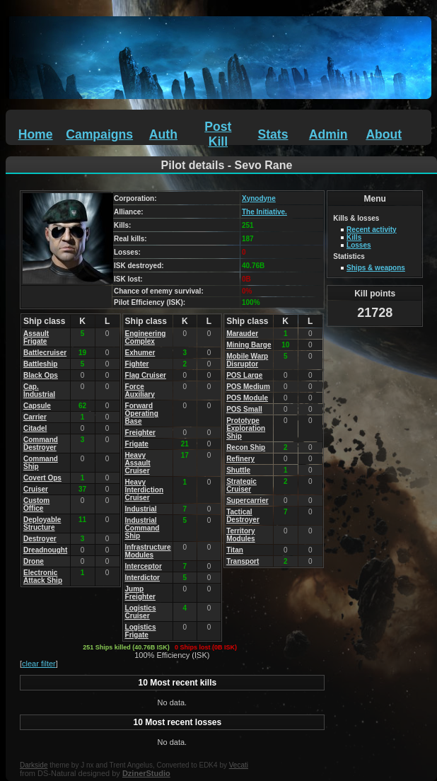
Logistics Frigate (140, 631)
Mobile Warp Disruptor (247, 360)
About (384, 134)
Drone (33, 561)
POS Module (247, 398)
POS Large (244, 375)
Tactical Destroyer (243, 515)
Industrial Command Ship (142, 528)
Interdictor (142, 578)
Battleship (40, 364)
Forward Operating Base (141, 413)
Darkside (33, 765)
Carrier (35, 417)
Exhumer (140, 353)
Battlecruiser (44, 353)
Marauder (242, 333)
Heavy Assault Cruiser (138, 463)
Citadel (35, 428)
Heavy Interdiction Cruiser (144, 490)
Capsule (37, 406)
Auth (163, 134)
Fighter (137, 364)
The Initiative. (264, 212)
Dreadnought (45, 550)
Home (35, 134)
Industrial (141, 509)
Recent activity (371, 229)
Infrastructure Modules (148, 551)
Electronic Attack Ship (42, 576)
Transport (242, 561)
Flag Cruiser (145, 375)
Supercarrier (247, 500)
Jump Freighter (140, 593)
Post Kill (217, 134)
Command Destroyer (40, 443)
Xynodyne (259, 198)
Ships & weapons (375, 268)
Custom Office (36, 504)
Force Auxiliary (140, 390)
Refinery (240, 459)
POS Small (244, 409)
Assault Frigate (36, 337)
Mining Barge (248, 345)
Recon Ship (245, 447)
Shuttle (238, 470)
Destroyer (40, 539)
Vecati (238, 765)
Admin (328, 134)
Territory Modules (240, 535)
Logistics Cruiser (140, 612)
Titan (234, 550)
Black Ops (40, 375)
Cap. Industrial (39, 390)
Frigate (136, 444)
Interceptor (143, 566)
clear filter (39, 663)
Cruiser (35, 489)
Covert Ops (42, 478)
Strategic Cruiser (241, 485)
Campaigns (99, 134)
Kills (353, 237)
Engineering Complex (145, 337)
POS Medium (248, 386)
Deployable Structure (42, 523)
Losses (358, 245)
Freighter (140, 432)
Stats (272, 134)
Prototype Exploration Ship (245, 428)
